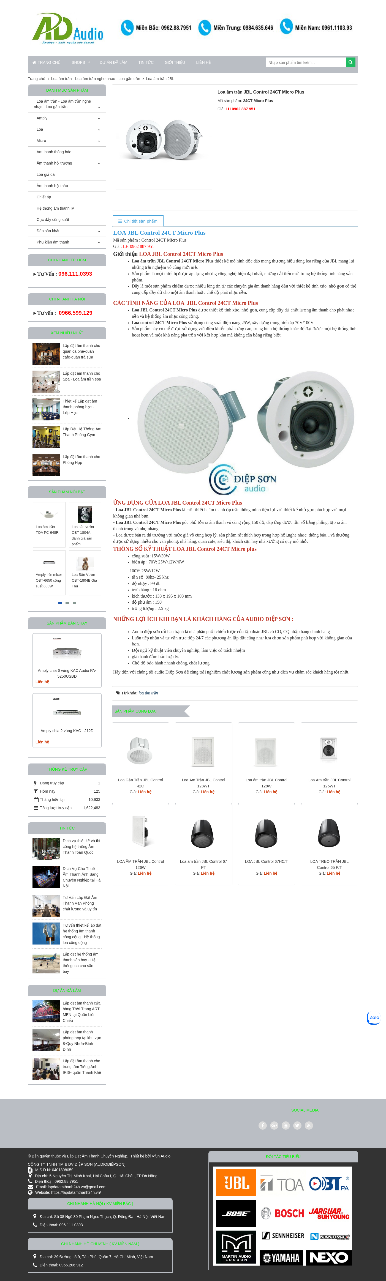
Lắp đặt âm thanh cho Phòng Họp (81, 460)
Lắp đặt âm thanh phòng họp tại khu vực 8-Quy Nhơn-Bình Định (82, 1041)
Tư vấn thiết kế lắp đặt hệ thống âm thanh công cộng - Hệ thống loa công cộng (82, 934)
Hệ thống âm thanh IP (55, 208)
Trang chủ (46, 62)
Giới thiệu (175, 62)
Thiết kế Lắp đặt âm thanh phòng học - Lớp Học (80, 407)
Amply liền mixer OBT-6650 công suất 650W (49, 580)
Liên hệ (203, 62)
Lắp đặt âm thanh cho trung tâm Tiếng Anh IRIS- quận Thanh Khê (82, 1067)
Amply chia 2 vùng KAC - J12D (66, 730)
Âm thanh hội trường (54, 163)
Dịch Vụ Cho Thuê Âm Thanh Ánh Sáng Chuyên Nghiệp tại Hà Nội (81, 877)
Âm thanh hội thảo (52, 186)
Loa (40, 129)
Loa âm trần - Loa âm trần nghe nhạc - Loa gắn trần (62, 104)
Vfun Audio (161, 1156)
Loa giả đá (46, 174)
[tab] (138, 221)
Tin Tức (146, 62)
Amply (42, 118)
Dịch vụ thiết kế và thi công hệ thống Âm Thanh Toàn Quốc (81, 847)
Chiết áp (44, 197)
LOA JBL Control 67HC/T (266, 861)
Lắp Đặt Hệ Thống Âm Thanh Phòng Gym (82, 432)
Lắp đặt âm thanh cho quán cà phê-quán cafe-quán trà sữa (81, 351)
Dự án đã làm (113, 62)
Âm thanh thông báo (54, 152)
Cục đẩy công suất (53, 219)
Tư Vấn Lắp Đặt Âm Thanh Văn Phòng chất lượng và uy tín (80, 903)
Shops (78, 62)
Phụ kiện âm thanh (53, 242)
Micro (41, 140)
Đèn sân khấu (49, 231)
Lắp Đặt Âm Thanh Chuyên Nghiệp (97, 1156)
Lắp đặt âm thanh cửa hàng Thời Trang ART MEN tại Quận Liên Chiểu (81, 1012)
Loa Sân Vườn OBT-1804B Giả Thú (84, 580)
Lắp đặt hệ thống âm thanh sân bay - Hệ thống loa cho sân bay (80, 963)
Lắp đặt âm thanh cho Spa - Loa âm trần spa (82, 376)
